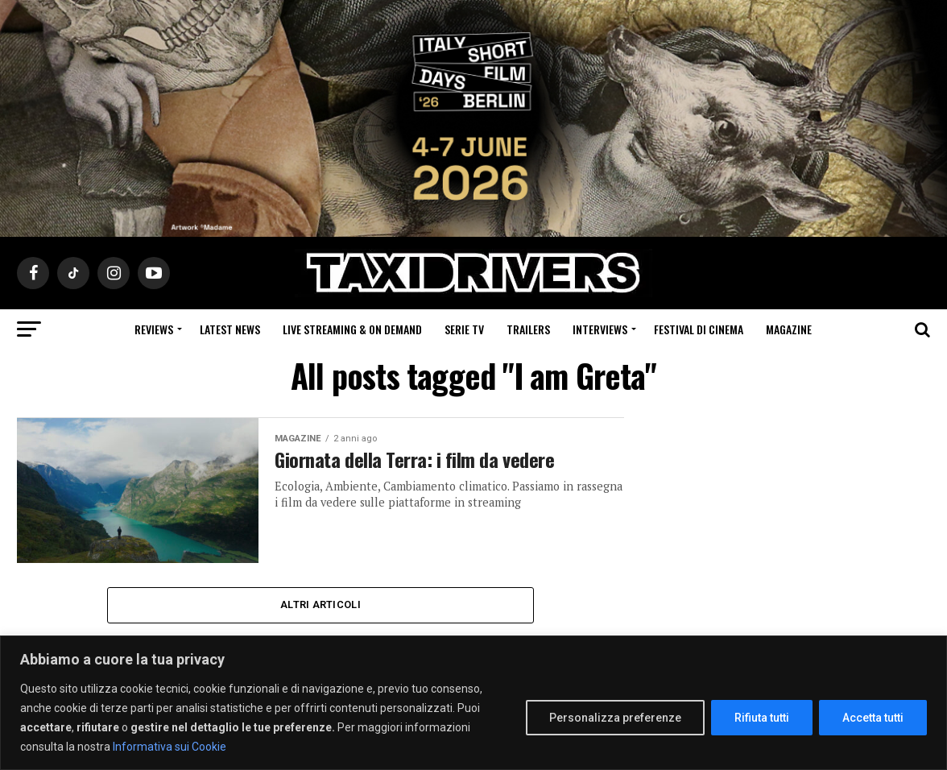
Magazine (789, 329)
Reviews (153, 329)
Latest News (230, 329)
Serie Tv (464, 329)
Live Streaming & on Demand (352, 329)
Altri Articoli (320, 604)
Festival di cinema (698, 329)
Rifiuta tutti (761, 717)
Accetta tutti (873, 717)
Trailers (528, 329)
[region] (473, 702)
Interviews (600, 329)
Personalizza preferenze (615, 717)
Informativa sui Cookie (169, 746)
